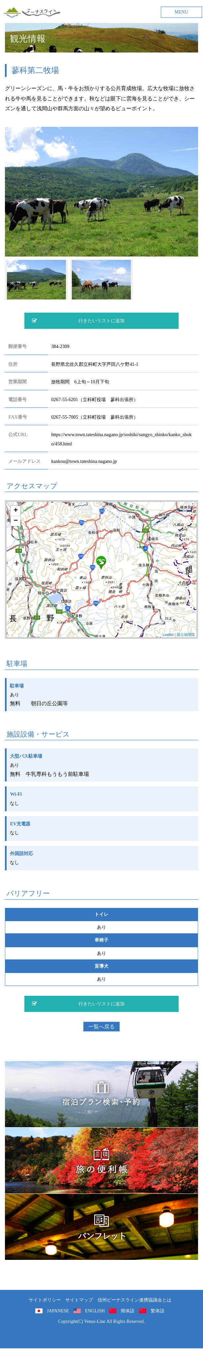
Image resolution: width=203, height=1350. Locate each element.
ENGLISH (95, 1310)
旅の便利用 (101, 1160)
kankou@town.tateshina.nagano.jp (84, 461)
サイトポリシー (45, 1300)
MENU (181, 12)
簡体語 (127, 1310)
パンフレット (101, 1227)
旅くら (101, 1094)
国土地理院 (186, 635)
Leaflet (168, 635)
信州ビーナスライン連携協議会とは (134, 1300)
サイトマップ (79, 1300)
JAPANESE (58, 1310)
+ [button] (16, 511)
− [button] (16, 521)
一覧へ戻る (101, 1026)
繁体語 (157, 1310)
